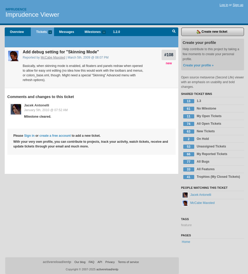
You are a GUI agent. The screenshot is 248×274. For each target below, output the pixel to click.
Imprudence (16, 9)
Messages (66, 32)
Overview (17, 32)
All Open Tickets (202, 124)
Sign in (29, 136)
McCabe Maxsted (53, 57)
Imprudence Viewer (32, 14)
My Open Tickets (202, 116)
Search (174, 31)
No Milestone (199, 109)
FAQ (91, 262)
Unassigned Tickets (204, 147)
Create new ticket (212, 32)
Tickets (41, 32)
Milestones (92, 32)
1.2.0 (116, 32)
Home (186, 242)
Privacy (110, 262)
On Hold (196, 139)
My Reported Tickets (205, 154)
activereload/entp (57, 262)
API (100, 262)
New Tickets (199, 131)
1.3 (192, 101)
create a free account (55, 136)
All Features (199, 169)
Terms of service (128, 262)
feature (186, 225)
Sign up (238, 5)
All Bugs (196, 162)
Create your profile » (198, 65)
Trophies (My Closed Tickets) (211, 177)
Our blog (79, 262)
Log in (224, 5)
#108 (168, 55)
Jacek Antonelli (36, 105)
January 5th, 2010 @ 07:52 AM (46, 110)
